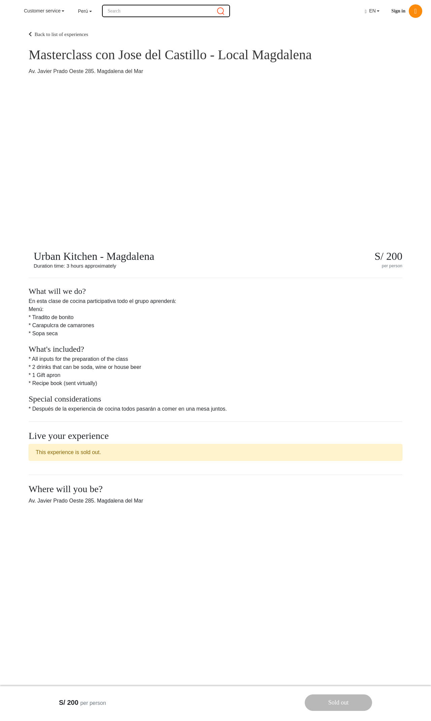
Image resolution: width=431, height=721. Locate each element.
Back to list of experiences (58, 34)
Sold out (338, 702)
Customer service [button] (42, 10)
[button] (85, 11)
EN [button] (370, 10)
